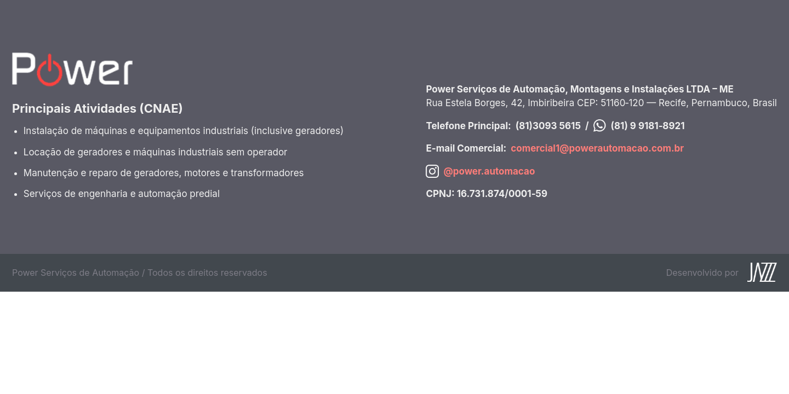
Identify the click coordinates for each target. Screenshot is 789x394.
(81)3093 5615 (548, 125)
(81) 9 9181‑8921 (648, 125)
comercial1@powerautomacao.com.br (597, 148)
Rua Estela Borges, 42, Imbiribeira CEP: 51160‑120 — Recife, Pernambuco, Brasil (601, 102)
